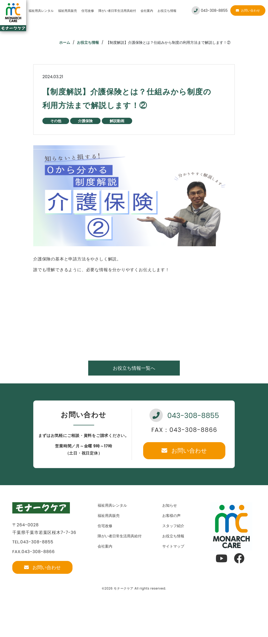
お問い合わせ (248, 10)
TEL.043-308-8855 (32, 542)
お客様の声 (171, 515)
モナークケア (123, 588)
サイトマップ (173, 546)
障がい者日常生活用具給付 (117, 10)
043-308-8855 (210, 10)
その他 (55, 121)
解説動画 (117, 121)
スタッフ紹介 (173, 525)
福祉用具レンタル (41, 10)
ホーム (64, 42)
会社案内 (147, 10)
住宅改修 (87, 10)
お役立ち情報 (167, 10)
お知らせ (169, 505)
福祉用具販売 (67, 10)
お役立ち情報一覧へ (134, 368)
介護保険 (85, 121)
